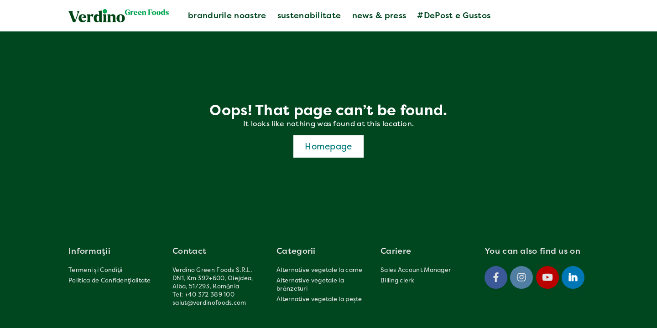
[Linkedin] (573, 277)
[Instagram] (521, 277)
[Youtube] (547, 277)
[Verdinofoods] (118, 15)
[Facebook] (496, 277)
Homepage (328, 146)
